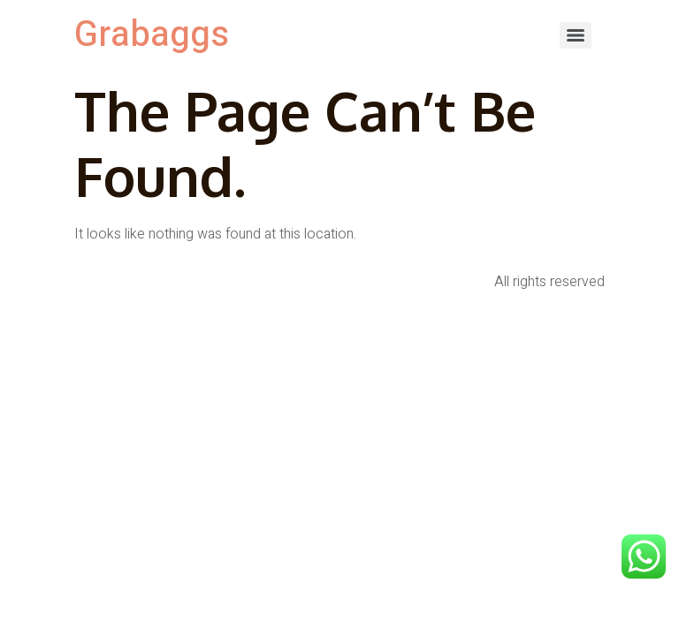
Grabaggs (151, 35)
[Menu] (575, 35)
